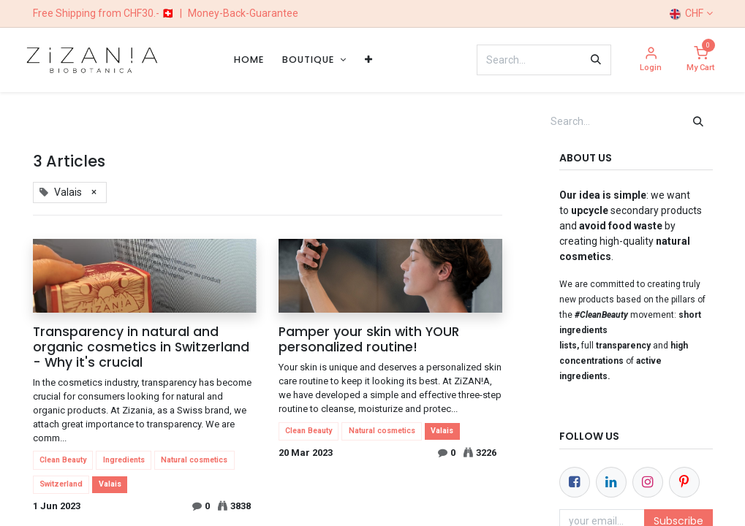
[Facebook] (574, 482)
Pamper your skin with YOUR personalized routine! (369, 339)
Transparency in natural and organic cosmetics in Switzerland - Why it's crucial (141, 347)
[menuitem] (248, 59)
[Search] (595, 60)
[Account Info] (651, 60)
